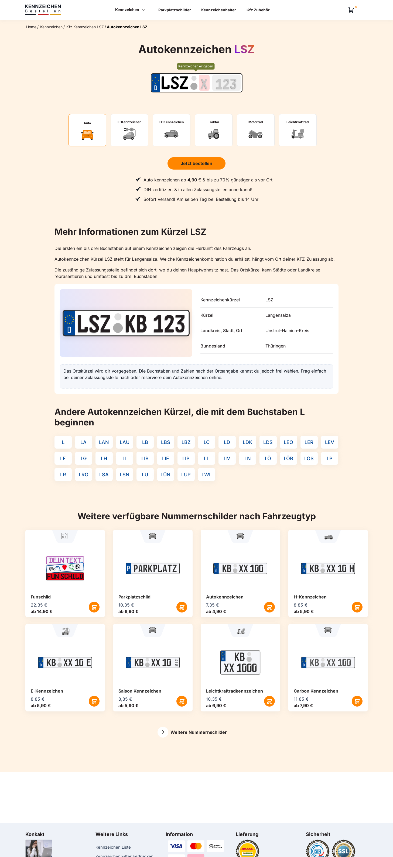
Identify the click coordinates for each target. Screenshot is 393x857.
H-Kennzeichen (310, 597)
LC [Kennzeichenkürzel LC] (207, 442)
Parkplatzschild (134, 597)
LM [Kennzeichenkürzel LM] (227, 458)
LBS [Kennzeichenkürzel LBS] (165, 442)
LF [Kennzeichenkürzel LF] (63, 458)
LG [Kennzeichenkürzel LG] (84, 458)
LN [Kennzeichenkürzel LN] (247, 458)
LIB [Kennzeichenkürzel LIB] (145, 458)
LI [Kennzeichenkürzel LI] (124, 458)
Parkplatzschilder (174, 10)
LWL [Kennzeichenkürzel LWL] (206, 474)
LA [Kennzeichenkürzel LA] (83, 442)
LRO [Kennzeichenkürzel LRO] (83, 474)
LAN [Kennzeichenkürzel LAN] (104, 442)
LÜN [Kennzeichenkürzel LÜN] (165, 474)
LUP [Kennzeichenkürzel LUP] (186, 474)
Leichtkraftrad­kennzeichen (234, 691)
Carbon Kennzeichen (316, 691)
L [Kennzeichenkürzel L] (63, 442)
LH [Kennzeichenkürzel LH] (104, 458)
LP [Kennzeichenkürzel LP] (330, 458)
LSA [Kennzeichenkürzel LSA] (104, 474)
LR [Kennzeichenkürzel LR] (63, 474)
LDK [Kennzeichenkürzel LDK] (247, 442)
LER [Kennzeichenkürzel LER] (309, 442)
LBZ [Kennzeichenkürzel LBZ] (186, 442)
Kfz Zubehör (258, 10)
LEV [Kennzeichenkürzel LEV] (329, 442)
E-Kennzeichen (47, 691)
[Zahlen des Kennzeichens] (226, 82)
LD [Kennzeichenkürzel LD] (227, 442)
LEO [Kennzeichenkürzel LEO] (288, 442)
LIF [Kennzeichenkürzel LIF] (165, 458)
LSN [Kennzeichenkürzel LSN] (124, 474)
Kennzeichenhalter (218, 10)
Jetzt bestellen (196, 163)
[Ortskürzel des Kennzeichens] (175, 82)
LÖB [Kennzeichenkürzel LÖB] (288, 458)
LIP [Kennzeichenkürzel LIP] (186, 458)
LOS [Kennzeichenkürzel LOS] (309, 458)
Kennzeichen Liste (113, 847)
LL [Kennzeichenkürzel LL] (206, 458)
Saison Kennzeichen (139, 691)
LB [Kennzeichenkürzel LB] (145, 442)
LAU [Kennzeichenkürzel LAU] (124, 442)
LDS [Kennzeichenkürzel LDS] (268, 442)
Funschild (41, 597)
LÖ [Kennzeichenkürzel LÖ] (268, 458)
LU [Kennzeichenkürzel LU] (145, 474)
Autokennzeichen (225, 597)
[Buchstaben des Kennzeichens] (204, 82)
